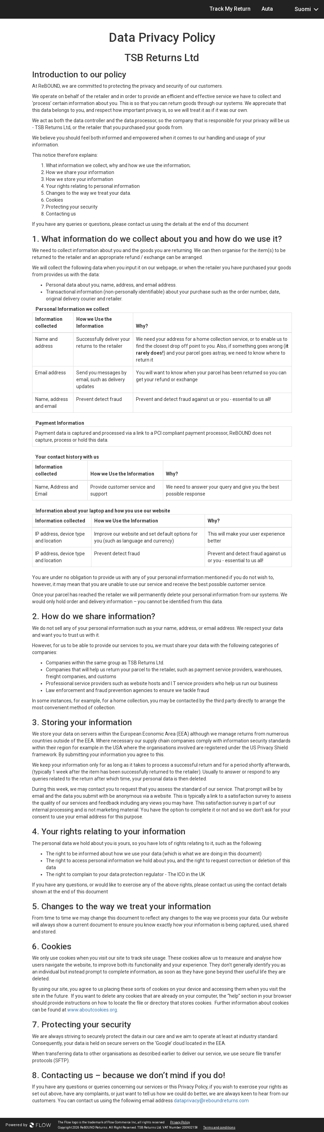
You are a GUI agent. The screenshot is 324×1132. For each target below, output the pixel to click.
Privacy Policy (180, 1122)
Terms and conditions (219, 1127)
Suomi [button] (301, 9)
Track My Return (230, 9)
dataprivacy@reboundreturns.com (211, 1100)
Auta (267, 9)
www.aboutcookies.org (92, 1010)
